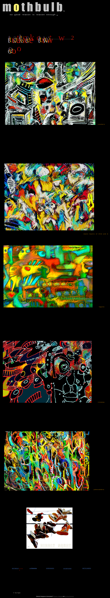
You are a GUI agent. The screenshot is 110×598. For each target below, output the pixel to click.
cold (30, 568)
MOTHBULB (15, 568)
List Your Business (69, 596)
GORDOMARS (50, 568)
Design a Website (58, 596)
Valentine (34, 568)
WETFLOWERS (86, 568)
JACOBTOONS (67, 568)
